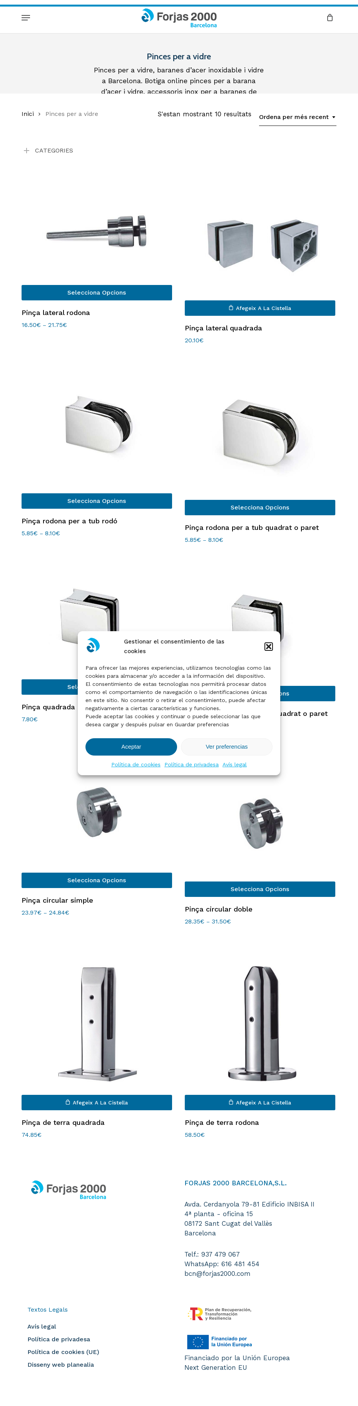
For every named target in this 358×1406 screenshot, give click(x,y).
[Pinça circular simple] (97, 815)
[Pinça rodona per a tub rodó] (97, 433)
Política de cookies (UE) (63, 1352)
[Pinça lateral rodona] (97, 234)
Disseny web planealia (60, 1364)
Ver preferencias (227, 746)
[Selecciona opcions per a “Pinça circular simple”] (97, 880)
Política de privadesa (191, 764)
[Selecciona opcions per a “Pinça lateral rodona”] (97, 292)
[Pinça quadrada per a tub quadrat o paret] (260, 628)
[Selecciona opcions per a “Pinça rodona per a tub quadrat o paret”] (260, 507)
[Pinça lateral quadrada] (260, 242)
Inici (28, 113)
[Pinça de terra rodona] (260, 1024)
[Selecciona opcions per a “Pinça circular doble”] (260, 889)
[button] (269, 646)
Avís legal (234, 764)
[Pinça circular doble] (260, 819)
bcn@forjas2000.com (217, 1273)
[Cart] (327, 17)
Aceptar (131, 746)
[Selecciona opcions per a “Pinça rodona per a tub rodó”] (97, 501)
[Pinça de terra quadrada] (97, 1024)
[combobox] (297, 117)
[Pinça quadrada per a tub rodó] (97, 625)
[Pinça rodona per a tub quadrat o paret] (260, 436)
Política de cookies (136, 764)
